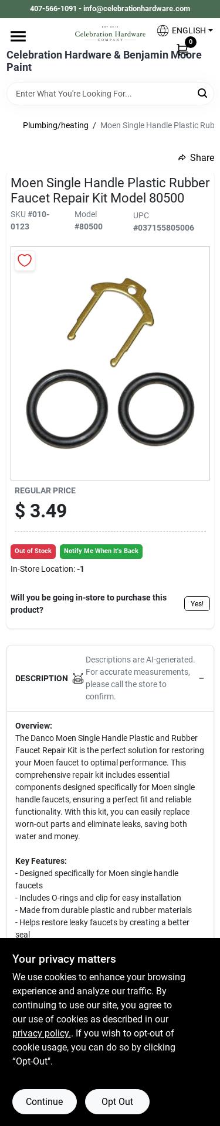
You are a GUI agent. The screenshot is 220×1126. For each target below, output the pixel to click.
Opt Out (117, 1101)
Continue (44, 1101)
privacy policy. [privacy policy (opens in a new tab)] (41, 1033)
